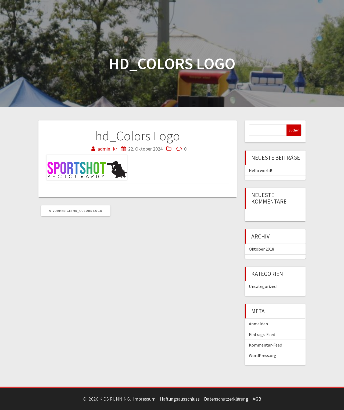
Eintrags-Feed (262, 334)
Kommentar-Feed (265, 345)
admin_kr (107, 149)
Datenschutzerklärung (226, 399)
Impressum (144, 399)
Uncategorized (263, 286)
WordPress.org (262, 355)
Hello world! (260, 170)
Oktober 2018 (261, 249)
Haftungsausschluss (180, 399)
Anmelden (258, 323)
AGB (257, 399)
